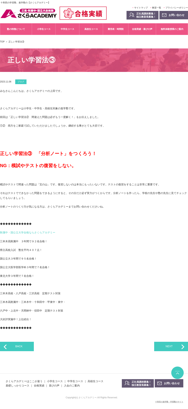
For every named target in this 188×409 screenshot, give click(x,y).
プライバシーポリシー (176, 7)
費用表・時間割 (116, 29)
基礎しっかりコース (17, 385)
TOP (2, 41)
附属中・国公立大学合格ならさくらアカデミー (27, 232)
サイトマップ (141, 7)
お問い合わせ (172, 383)
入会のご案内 (72, 385)
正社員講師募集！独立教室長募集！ (146, 15)
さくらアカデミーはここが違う (24, 381)
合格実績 (39, 385)
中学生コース (67, 29)
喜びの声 (54, 385)
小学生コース (44, 29)
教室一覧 (156, 7)
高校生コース (91, 29)
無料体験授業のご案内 (172, 29)
